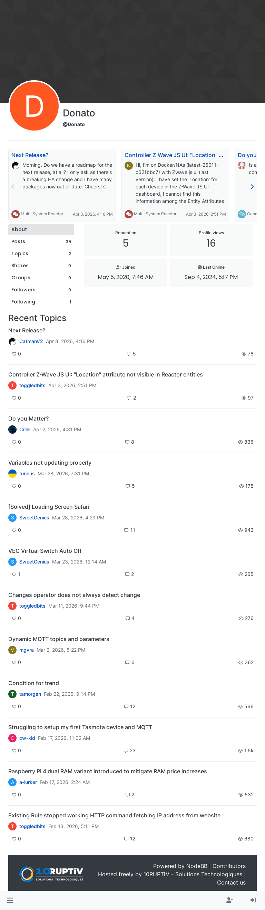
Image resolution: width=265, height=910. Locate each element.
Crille (24, 429)
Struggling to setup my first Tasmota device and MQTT (80, 727)
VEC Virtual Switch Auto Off (45, 550)
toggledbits (32, 385)
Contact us (231, 882)
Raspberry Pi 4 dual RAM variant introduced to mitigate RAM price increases (107, 771)
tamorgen (30, 694)
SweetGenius (34, 517)
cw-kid (27, 738)
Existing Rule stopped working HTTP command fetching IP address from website (114, 815)
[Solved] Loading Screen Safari (48, 506)
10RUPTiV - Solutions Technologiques (193, 874)
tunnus (27, 473)
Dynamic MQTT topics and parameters (58, 638)
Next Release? (29, 155)
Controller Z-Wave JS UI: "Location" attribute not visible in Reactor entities (105, 374)
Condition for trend (33, 683)
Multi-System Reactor (42, 213)
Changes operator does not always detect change (74, 594)
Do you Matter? (28, 418)
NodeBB (196, 865)
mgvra (26, 650)
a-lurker (28, 782)
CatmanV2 (31, 341)
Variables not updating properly (49, 462)
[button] (10, 900)
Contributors (229, 865)
